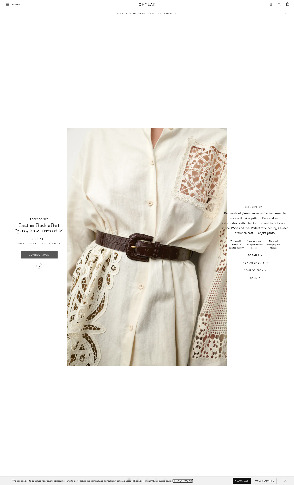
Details (253, 255)
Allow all (242, 481)
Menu (13, 4)
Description (254, 206)
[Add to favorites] (39, 266)
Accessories (39, 219)
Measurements (254, 262)
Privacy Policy (183, 481)
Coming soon (39, 254)
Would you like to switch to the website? (147, 13)
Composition (254, 270)
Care (253, 277)
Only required (265, 481)
